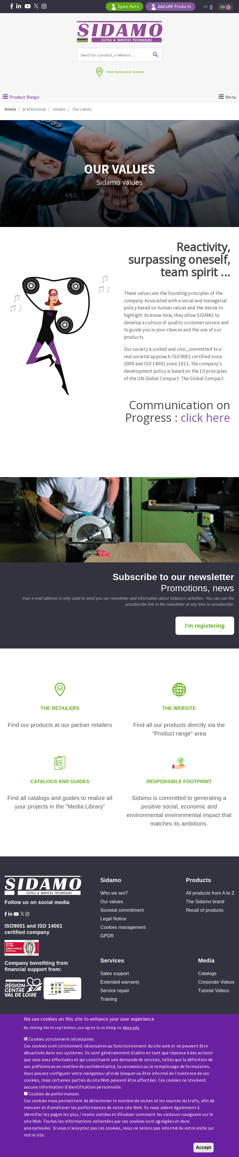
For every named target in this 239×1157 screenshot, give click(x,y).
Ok (155, 55)
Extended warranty (119, 982)
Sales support (114, 973)
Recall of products (205, 910)
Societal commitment (122, 910)
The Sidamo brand (205, 901)
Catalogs (207, 973)
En (225, 7)
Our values (111, 901)
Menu (231, 97)
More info (131, 1028)
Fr (208, 7)
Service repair (114, 990)
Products (174, 6)
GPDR (107, 935)
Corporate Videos (216, 982)
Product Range (24, 97)
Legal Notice (113, 918)
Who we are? (114, 893)
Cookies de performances (53, 1094)
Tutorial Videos (213, 990)
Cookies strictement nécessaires (61, 1039)
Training (108, 999)
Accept (203, 1148)
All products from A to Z (210, 893)
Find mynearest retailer (125, 72)
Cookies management (123, 927)
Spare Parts (128, 6)
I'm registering (205, 626)
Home (10, 109)
